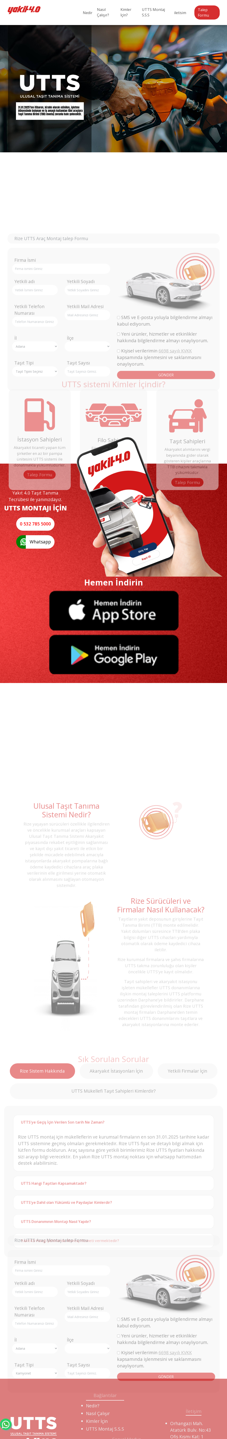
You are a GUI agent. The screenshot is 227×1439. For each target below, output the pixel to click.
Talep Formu (203, 12)
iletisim (180, 12)
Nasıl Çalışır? (103, 12)
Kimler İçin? (125, 12)
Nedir (87, 12)
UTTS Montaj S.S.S (153, 12)
